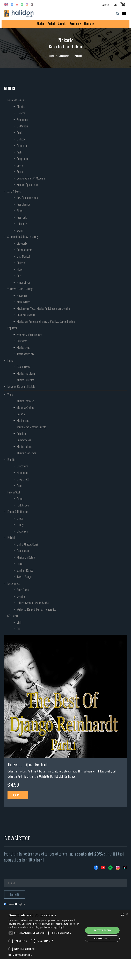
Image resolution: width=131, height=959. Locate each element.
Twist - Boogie (24, 576)
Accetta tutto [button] (102, 930)
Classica (21, 106)
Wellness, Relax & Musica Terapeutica (36, 609)
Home (51, 55)
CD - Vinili (12, 616)
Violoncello (22, 243)
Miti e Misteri (23, 302)
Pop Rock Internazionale (29, 334)
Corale (20, 132)
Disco (20, 498)
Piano (20, 269)
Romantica (22, 119)
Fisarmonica (23, 550)
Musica (40, 24)
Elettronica (22, 531)
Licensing (89, 24)
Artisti (51, 24)
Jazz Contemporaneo (27, 197)
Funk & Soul (13, 492)
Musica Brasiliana (26, 373)
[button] (45, 954)
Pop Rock (12, 328)
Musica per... (13, 583)
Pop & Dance (24, 367)
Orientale (21, 433)
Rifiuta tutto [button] (102, 938)
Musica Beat (23, 347)
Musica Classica (15, 100)
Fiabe (19, 485)
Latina (10, 360)
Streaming (75, 24)
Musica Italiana (24, 446)
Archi (19, 152)
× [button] (127, 914)
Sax (19, 276)
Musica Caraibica (25, 380)
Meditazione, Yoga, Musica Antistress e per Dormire (43, 308)
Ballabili (11, 537)
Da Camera (22, 126)
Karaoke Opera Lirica (27, 184)
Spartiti (62, 24)
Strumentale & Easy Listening (22, 236)
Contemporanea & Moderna (31, 178)
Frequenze (22, 295)
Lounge (20, 524)
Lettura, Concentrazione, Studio (33, 603)
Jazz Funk (22, 217)
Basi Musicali (23, 256)
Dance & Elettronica (17, 511)
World (10, 394)
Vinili (19, 622)
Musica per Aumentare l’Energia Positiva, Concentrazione (46, 321)
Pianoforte (22, 145)
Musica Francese (25, 401)
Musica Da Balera (26, 557)
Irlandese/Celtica (25, 407)
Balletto (21, 139)
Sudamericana (24, 440)
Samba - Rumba (25, 570)
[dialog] (65, 934)
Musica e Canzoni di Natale (21, 386)
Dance (20, 518)
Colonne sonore (24, 250)
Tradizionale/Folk (25, 354)
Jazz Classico (23, 204)
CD (18, 629)
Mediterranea (23, 420)
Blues (20, 210)
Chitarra (21, 263)
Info (17, 795)
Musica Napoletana (26, 453)
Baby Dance (23, 479)
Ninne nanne (23, 472)
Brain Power (23, 589)
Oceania (21, 414)
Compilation (22, 158)
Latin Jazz (22, 223)
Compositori (64, 55)
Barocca (21, 113)
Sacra (20, 171)
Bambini (11, 459)
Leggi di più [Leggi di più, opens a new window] (58, 927)
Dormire (21, 596)
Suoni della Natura (26, 315)
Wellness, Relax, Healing (20, 289)
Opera (20, 165)
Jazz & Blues (14, 191)
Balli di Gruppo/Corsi (27, 544)
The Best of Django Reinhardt (28, 764)
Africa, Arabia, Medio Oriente (31, 427)
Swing (20, 230)
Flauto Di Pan (23, 282)
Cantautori (22, 341)
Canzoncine (22, 466)
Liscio (20, 563)
